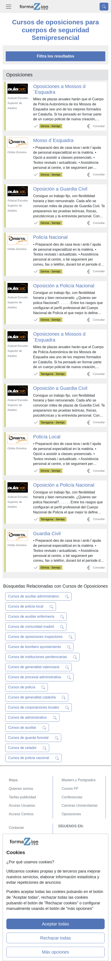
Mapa (13, 780)
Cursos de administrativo (32, 718)
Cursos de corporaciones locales (38, 707)
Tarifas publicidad (22, 797)
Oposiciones (71, 814)
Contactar (16, 828)
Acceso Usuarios (22, 805)
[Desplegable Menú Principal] (8, 6)
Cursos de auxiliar (27, 728)
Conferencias (72, 797)
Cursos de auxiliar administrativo (38, 596)
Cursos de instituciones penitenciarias (42, 657)
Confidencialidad (22, 836)
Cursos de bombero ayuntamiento (39, 647)
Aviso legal (17, 845)
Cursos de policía (26, 687)
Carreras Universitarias (80, 805)
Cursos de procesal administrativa (39, 677)
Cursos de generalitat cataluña (36, 697)
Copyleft (15, 853)
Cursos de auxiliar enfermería (36, 617)
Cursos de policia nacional (33, 758)
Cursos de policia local (30, 606)
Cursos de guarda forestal (33, 738)
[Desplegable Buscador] (104, 7)
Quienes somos (21, 788)
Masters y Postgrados (79, 780)
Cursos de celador (27, 748)
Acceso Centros (21, 814)
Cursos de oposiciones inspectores (40, 637)
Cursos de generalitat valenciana (38, 667)
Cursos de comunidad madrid (36, 627)
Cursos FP (70, 788)
